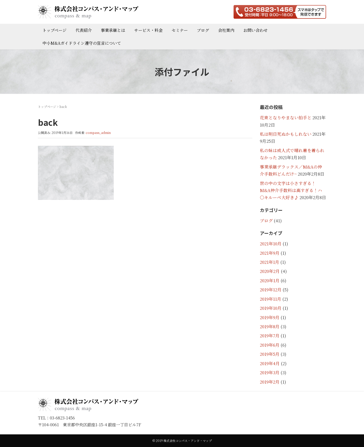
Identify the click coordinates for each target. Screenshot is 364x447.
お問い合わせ (255, 30)
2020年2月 (270, 271)
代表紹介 (84, 30)
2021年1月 (269, 262)
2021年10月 (271, 244)
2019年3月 (270, 372)
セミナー (180, 30)
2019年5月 (270, 354)
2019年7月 (270, 336)
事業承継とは (113, 30)
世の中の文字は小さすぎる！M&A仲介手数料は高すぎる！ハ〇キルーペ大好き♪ (291, 190)
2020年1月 (270, 280)
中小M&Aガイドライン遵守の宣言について (81, 43)
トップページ (54, 30)
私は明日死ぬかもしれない (285, 134)
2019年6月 (270, 345)
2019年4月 (270, 363)
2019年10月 (271, 308)
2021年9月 (270, 253)
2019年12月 (271, 290)
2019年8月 (270, 326)
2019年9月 (270, 317)
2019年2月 (270, 382)
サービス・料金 (148, 30)
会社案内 (226, 30)
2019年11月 (270, 299)
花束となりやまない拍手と (285, 117)
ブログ (203, 30)
